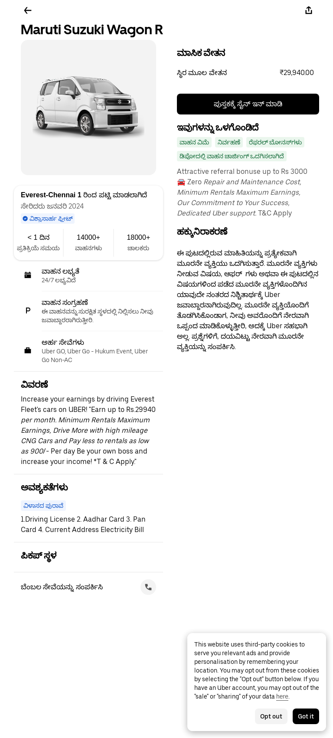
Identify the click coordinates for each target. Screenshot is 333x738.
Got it (306, 716)
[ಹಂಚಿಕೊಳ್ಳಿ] (308, 10)
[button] (248, 72)
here (282, 696)
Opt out (271, 716)
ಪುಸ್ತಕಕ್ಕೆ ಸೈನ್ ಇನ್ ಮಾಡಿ (248, 104)
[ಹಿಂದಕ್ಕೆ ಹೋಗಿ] (27, 10)
